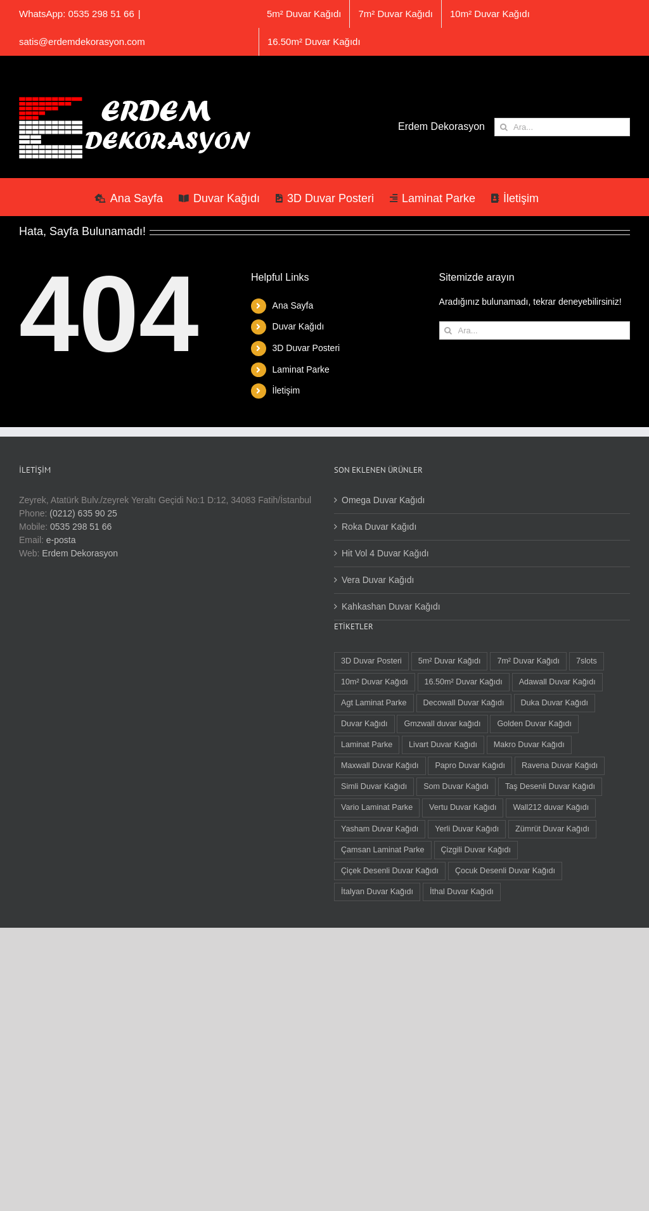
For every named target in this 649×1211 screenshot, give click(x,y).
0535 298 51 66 (81, 527)
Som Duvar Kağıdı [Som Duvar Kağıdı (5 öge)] (456, 786)
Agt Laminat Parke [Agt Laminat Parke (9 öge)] (374, 702)
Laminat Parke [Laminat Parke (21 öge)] (366, 744)
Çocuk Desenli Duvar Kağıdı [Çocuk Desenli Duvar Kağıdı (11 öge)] (505, 870)
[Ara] (503, 127)
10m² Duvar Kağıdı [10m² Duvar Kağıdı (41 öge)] (374, 681)
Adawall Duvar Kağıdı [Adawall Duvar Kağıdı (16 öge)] (557, 681)
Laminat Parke (301, 369)
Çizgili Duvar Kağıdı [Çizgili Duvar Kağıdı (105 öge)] (476, 849)
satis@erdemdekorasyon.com (82, 41)
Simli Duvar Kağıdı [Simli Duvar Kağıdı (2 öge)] (374, 786)
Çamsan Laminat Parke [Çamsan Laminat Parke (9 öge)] (383, 849)
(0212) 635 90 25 (83, 513)
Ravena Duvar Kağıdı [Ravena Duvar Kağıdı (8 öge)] (560, 765)
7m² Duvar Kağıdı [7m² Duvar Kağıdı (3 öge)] (528, 661)
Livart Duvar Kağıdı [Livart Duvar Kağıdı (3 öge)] (443, 744)
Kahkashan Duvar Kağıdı (391, 606)
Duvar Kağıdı (298, 326)
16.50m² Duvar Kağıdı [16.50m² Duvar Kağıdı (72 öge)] (464, 681)
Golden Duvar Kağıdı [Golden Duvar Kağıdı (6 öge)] (534, 723)
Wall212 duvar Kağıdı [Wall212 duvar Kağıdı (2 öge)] (551, 807)
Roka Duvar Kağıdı (379, 527)
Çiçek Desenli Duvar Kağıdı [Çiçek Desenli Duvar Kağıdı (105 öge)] (390, 870)
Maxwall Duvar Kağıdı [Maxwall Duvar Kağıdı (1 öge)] (380, 765)
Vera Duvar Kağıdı (378, 580)
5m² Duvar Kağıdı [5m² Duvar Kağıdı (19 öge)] (449, 661)
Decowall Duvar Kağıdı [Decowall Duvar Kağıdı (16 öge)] (463, 702)
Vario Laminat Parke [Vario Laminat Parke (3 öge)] (377, 807)
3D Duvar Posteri (306, 348)
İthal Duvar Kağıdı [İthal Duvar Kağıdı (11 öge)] (462, 891)
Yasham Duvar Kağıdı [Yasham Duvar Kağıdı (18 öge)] (379, 828)
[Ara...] (562, 127)
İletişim (286, 390)
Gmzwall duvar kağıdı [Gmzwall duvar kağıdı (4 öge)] (442, 723)
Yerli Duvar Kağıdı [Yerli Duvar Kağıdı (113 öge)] (467, 828)
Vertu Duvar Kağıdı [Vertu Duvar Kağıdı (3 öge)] (462, 807)
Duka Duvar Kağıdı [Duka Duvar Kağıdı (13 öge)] (554, 702)
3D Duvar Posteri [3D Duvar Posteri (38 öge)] (371, 661)
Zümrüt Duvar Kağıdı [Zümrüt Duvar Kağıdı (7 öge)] (552, 828)
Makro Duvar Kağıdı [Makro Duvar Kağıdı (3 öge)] (529, 744)
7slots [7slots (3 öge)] (586, 661)
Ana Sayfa (293, 305)
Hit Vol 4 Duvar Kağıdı (385, 553)
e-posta (61, 540)
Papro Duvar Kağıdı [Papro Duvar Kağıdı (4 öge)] (470, 765)
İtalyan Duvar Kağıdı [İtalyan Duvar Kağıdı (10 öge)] (377, 891)
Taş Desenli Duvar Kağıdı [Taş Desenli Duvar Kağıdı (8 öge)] (550, 786)
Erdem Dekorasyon (80, 553)
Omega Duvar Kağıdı (383, 500)
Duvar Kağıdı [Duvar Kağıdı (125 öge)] (364, 723)
